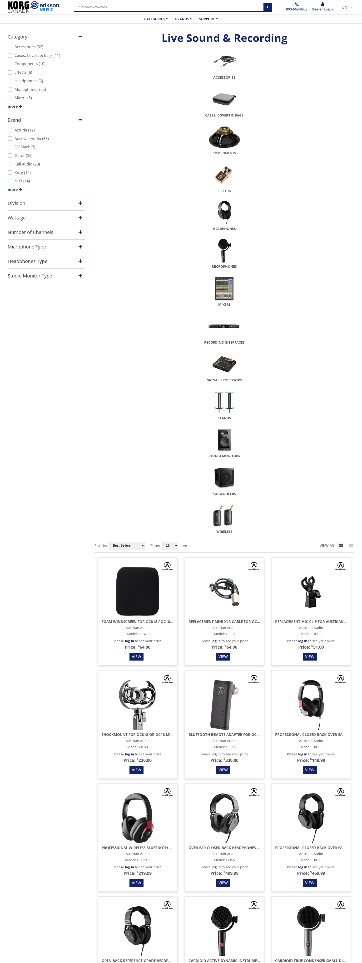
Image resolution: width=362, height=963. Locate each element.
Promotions (237, 919)
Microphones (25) (27, 89)
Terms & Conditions (181, 919)
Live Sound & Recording (120, 935)
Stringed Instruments (118, 903)
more (13, 106)
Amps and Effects (115, 911)
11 (334, 877)
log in (129, 271)
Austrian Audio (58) (28, 138)
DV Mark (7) (21, 147)
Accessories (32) (25, 46)
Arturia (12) (21, 130)
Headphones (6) (25, 80)
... (293, 877)
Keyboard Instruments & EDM (126, 927)
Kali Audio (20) (24, 164)
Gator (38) (20, 155)
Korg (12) (19, 172)
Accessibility (338, 956)
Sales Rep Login (341, 895)
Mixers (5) (20, 97)
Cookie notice (312, 956)
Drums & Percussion (118, 919)
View (136, 287)
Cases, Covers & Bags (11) (34, 55)
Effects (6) (20, 72)
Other (104, 943)
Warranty (235, 911)
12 (342, 877)
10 (326, 877)
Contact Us (173, 903)
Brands (182, 19)
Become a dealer (242, 903)
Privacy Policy (175, 911)
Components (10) (26, 63)
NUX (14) (19, 181)
